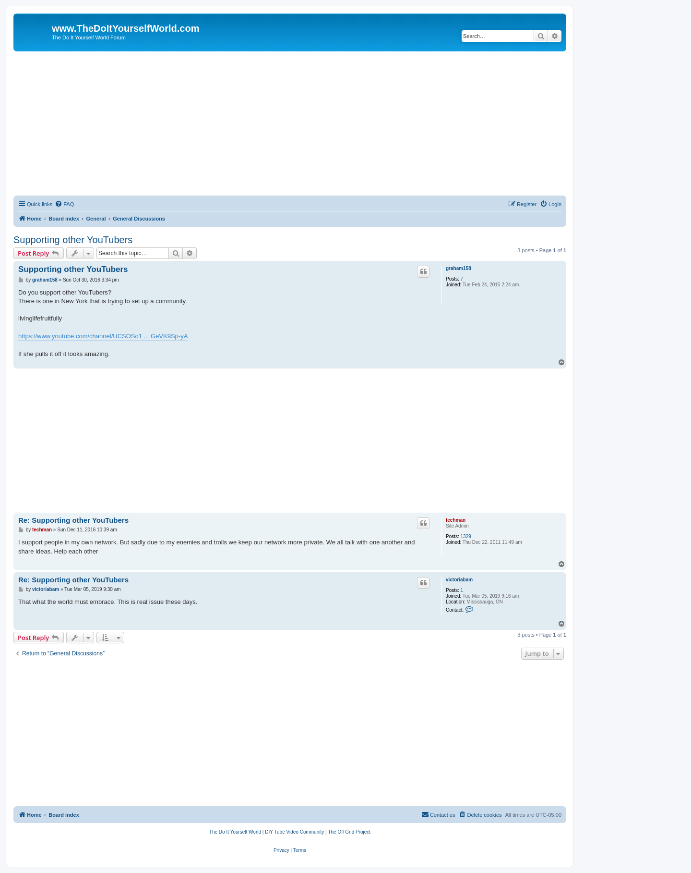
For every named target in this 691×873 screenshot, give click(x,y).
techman (455, 520)
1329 (466, 536)
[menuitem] (64, 204)
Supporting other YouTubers (72, 239)
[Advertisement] (289, 123)
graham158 (458, 268)
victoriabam (459, 579)
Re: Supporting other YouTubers (73, 520)
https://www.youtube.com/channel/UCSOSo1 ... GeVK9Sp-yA (103, 336)
